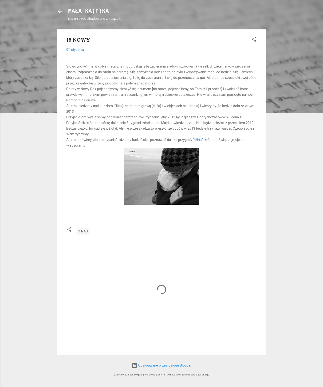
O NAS (83, 231)
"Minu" (198, 140)
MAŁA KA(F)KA (88, 11)
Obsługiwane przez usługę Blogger (162, 365)
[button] (254, 40)
